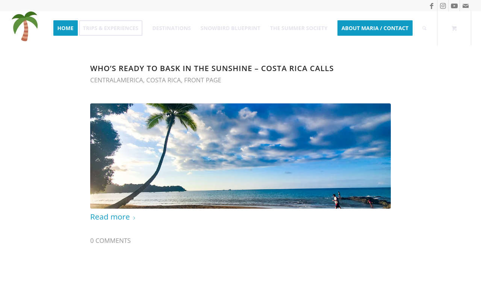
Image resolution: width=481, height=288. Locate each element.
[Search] (424, 28)
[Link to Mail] (465, 5)
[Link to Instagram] (442, 5)
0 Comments (110, 240)
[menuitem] (65, 28)
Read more (113, 216)
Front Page (202, 80)
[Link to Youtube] (454, 5)
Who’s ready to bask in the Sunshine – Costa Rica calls (212, 68)
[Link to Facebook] (431, 5)
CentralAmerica (116, 80)
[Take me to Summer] (25, 28)
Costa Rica (163, 80)
